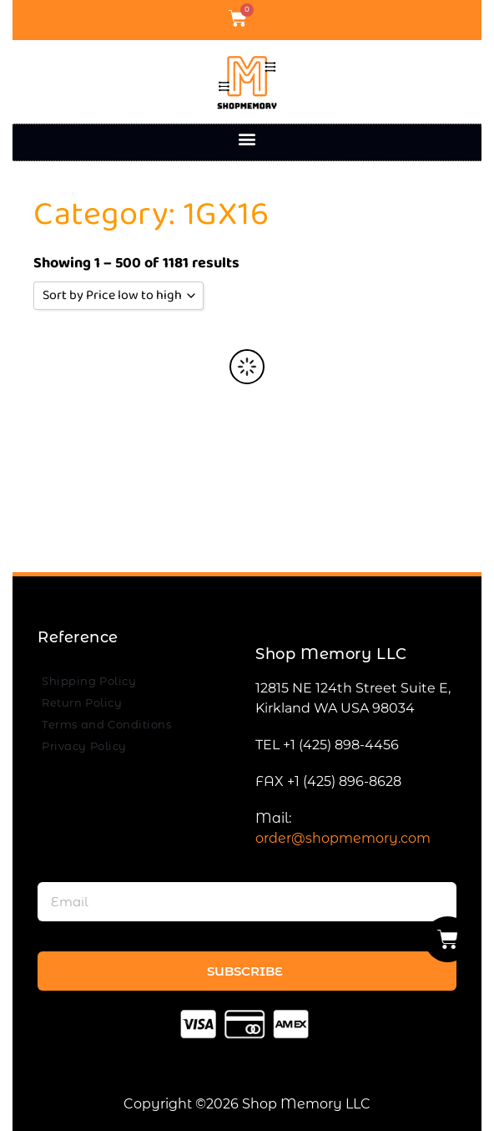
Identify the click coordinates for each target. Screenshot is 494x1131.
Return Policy (82, 702)
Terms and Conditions (106, 724)
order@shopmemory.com (343, 838)
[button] (247, 138)
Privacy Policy (84, 746)
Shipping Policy (89, 680)
